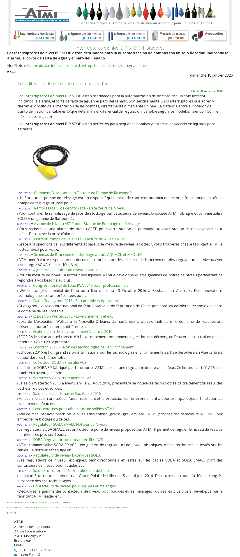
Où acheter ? (55, 502)
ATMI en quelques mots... (19, 502)
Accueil (11, 507)
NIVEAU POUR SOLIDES (63, 507)
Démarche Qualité (39, 502)
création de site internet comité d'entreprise (61, 65)
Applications (83, 507)
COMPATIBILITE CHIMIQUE (103, 507)
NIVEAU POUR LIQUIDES (37, 507)
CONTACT (124, 507)
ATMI (20, 507)
